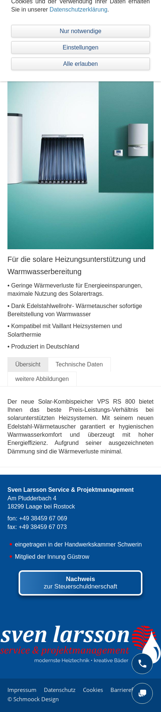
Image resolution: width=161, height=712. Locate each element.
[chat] (142, 693)
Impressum (21, 689)
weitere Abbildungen (42, 379)
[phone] (142, 663)
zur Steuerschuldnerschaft (80, 582)
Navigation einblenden (37, 9)
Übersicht (28, 364)
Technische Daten (79, 364)
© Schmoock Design (33, 699)
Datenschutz (59, 689)
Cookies (93, 689)
